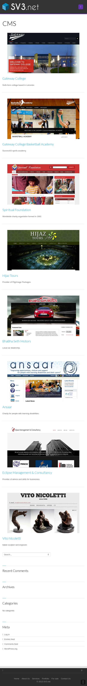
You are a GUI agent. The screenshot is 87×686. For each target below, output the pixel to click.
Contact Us (66, 678)
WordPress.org (10, 649)
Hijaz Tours (10, 276)
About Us (26, 678)
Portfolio (45, 678)
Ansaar (7, 407)
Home (16, 678)
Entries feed (9, 639)
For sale (54, 678)
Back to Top (83, 682)
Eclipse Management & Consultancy (27, 473)
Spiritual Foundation (16, 210)
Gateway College (14, 78)
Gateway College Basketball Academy (28, 144)
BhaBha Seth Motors (16, 341)
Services (35, 678)
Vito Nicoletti (11, 538)
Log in (7, 634)
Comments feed (11, 644)
